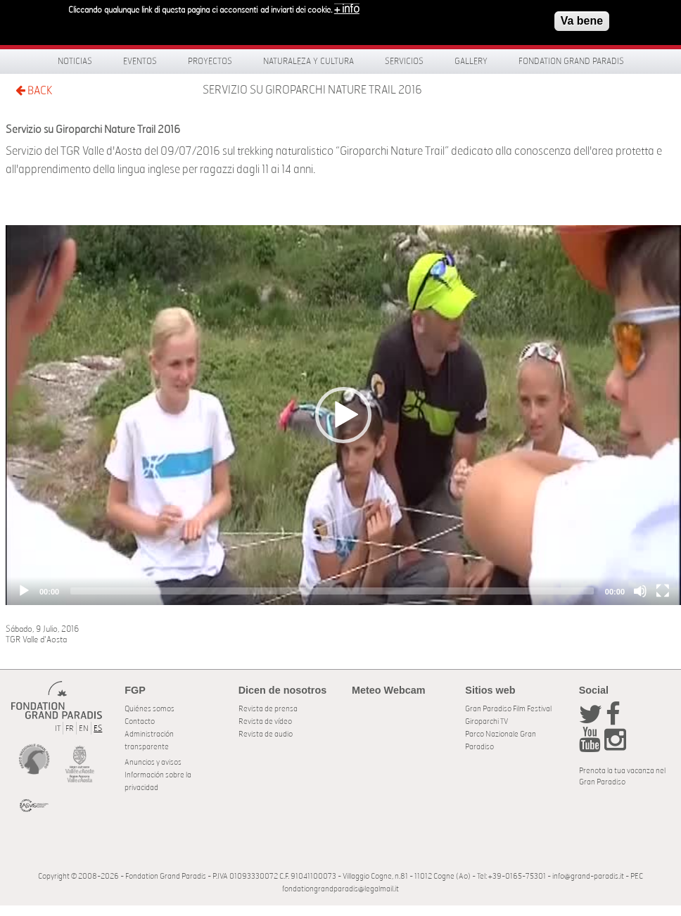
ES (98, 728)
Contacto (140, 721)
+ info (346, 7)
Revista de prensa (268, 709)
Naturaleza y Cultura (308, 61)
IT (58, 728)
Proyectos (210, 61)
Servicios (404, 61)
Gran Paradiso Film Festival (508, 709)
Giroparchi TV (486, 721)
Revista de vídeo (265, 721)
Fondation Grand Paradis (571, 61)
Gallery (471, 61)
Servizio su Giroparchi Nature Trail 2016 (312, 90)
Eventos (140, 61)
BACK (33, 90)
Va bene (582, 19)
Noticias (75, 61)
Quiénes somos (149, 709)
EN (84, 728)
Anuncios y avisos (153, 762)
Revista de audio (265, 734)
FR (69, 728)
